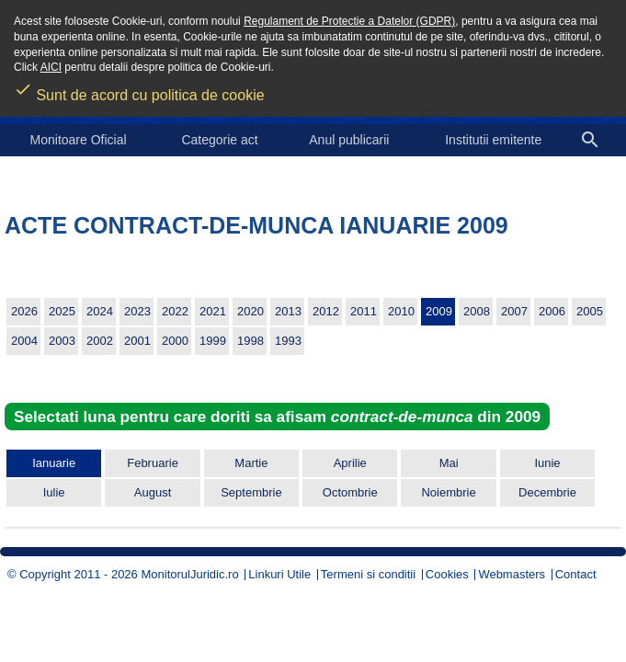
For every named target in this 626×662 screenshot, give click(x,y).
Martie (250, 463)
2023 (137, 311)
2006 (552, 311)
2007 (514, 311)
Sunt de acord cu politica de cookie (139, 89)
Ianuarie (53, 463)
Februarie (152, 463)
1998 (250, 341)
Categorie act (219, 139)
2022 (175, 311)
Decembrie (547, 492)
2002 (99, 341)
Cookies (447, 574)
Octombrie (350, 492)
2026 (24, 311)
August (152, 492)
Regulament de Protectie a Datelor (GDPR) (349, 21)
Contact (576, 574)
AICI (51, 67)
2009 (439, 311)
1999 (212, 341)
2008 (476, 311)
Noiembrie (448, 492)
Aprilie (350, 463)
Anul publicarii (349, 139)
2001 (137, 341)
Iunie (547, 463)
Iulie (54, 492)
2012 (326, 311)
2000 (175, 341)
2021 (212, 311)
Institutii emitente (493, 139)
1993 (288, 341)
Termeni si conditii (368, 574)
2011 (363, 311)
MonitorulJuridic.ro (189, 574)
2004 (24, 341)
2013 (288, 311)
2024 (99, 311)
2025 (62, 311)
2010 (401, 311)
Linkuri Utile (279, 574)
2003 (62, 341)
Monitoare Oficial (78, 139)
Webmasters (511, 574)
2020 (250, 311)
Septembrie (251, 492)
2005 (589, 311)
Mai (449, 463)
